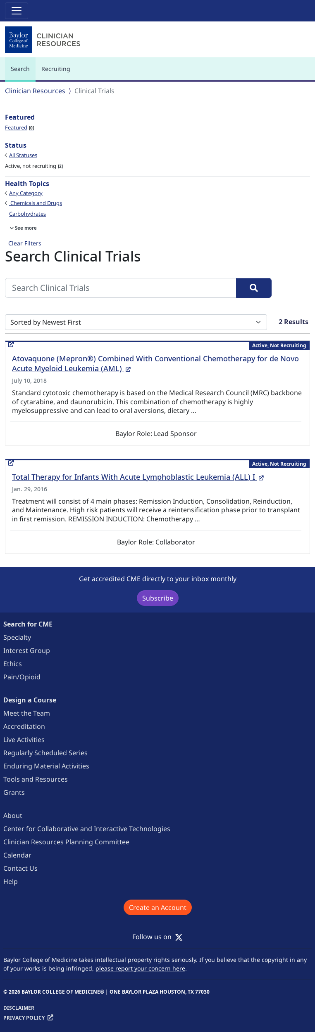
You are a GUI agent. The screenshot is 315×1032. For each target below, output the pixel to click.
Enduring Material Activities (46, 765)
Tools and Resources (35, 779)
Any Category (26, 193)
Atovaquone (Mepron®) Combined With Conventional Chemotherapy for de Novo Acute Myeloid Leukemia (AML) (155, 363)
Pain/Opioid (22, 676)
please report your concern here (140, 968)
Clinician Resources (35, 90)
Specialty (17, 637)
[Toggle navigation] (16, 10)
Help (10, 881)
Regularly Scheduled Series (45, 752)
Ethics (12, 663)
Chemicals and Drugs (35, 203)
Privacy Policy (24, 1017)
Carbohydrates (27, 213)
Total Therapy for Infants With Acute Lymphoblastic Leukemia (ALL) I (138, 477)
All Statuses (23, 155)
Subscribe (157, 598)
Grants (14, 792)
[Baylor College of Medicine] (44, 39)
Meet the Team (26, 713)
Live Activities (24, 739)
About (12, 815)
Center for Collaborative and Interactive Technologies (86, 828)
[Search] (254, 288)
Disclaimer (18, 1007)
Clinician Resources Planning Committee (66, 841)
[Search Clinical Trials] (120, 288)
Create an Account (157, 907)
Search (22, 72)
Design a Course (29, 699)
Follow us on (157, 936)
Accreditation (24, 726)
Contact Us (20, 868)
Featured (19, 127)
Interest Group (26, 650)
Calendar (17, 855)
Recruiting (55, 69)
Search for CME (27, 624)
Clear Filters (24, 243)
